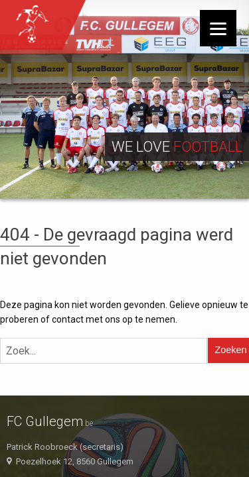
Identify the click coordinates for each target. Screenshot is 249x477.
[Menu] (218, 28)
